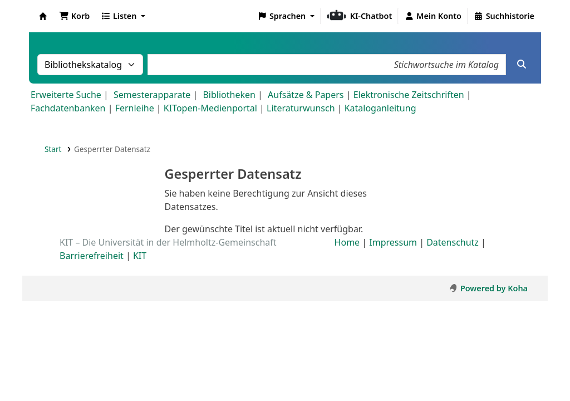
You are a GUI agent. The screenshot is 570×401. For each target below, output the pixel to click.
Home (347, 242)
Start (53, 149)
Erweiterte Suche (66, 95)
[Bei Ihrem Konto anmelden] (433, 16)
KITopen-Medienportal (210, 108)
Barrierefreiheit (92, 256)
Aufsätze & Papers (305, 95)
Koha (43, 16)
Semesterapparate (152, 95)
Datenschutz (452, 242)
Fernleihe (134, 108)
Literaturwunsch (301, 108)
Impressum (393, 242)
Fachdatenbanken (68, 108)
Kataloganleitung (380, 108)
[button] (74, 16)
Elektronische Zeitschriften (408, 95)
